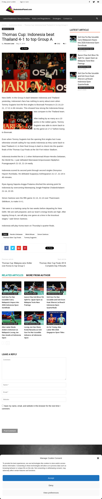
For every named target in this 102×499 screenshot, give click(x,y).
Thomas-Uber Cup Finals (12, 237)
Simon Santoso (42, 234)
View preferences (51, 493)
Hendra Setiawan (16, 234)
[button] (98, 458)
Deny (51, 485)
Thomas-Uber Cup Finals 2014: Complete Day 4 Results (52, 264)
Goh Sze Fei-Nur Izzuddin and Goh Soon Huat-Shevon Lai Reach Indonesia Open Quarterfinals (56, 302)
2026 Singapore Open (54, 324)
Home (4, 25)
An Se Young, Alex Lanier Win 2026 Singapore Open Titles (55, 329)
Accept (51, 478)
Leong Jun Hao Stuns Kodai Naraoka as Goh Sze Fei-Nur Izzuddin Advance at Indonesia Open (33, 332)
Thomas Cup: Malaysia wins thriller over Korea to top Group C (17, 264)
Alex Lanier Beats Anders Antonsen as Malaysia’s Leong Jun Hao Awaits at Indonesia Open (11, 332)
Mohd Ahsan (30, 234)
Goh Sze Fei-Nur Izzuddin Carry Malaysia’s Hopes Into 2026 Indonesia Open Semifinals (10, 302)
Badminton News (8, 29)
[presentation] (22, 419)
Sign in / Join (24, 2)
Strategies (57, 18)
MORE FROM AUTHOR (38, 275)
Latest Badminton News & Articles (16, 18)
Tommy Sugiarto (30, 237)
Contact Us (67, 18)
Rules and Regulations (41, 18)
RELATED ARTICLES (12, 275)
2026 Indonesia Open (10, 294)
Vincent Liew (9, 44)
